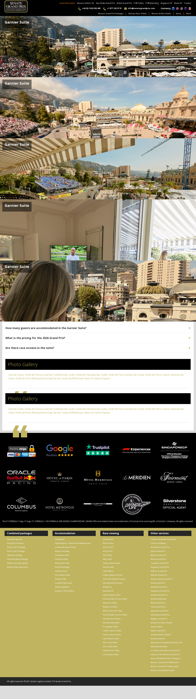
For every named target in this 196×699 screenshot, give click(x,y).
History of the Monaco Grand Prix (165, 654)
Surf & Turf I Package (16, 551)
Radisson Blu (60, 579)
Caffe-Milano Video (111, 638)
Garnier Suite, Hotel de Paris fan (110, 374)
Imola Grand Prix (158, 583)
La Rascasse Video (111, 654)
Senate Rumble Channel (161, 634)
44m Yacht (107, 559)
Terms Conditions (158, 543)
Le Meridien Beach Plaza (65, 547)
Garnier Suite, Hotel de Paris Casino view (152, 374)
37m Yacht (107, 555)
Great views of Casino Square (93, 378)
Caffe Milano (108, 571)
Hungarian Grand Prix (160, 591)
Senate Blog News (158, 599)
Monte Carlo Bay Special (17, 563)
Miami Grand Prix (158, 603)
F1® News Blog (152, 3)
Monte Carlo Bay (62, 551)
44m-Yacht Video (110, 642)
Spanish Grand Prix (159, 587)
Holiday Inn (60, 539)
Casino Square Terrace (113, 575)
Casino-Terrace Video (112, 630)
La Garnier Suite (50, 374)
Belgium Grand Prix (159, 618)
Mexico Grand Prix (158, 555)
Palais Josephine (62, 587)
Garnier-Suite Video (111, 622)
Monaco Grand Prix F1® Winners (165, 662)
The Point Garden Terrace (114, 579)
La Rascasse (108, 539)
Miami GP (178, 3)
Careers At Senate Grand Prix (163, 539)
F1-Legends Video (110, 626)
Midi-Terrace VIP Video (112, 610)
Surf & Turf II (108, 547)
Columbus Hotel (62, 555)
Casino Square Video (112, 595)
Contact (187, 3)
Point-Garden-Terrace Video (115, 599)
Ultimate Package (14, 555)
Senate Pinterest (158, 638)
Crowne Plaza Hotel (63, 583)
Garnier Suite (108, 567)
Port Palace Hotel (62, 575)
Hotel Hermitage (62, 567)
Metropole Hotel (62, 563)
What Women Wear (159, 646)
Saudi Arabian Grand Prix (161, 579)
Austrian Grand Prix (159, 595)
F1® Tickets (139, 3)
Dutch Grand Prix (158, 551)
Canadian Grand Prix (160, 563)
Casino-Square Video (112, 634)
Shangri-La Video (110, 607)
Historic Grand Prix (159, 571)
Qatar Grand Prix (158, 630)
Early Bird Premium (15, 543)
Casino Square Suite (111, 563)
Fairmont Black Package (17, 559)
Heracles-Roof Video (112, 618)
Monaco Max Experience (17, 567)
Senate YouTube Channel (161, 622)
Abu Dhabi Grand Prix (105, 3)
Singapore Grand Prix (160, 567)
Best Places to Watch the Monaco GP (166, 642)
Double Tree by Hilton (64, 591)
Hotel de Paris (61, 571)
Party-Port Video (110, 603)
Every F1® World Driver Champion (165, 658)
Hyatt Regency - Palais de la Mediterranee (73, 543)
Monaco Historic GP (85, 3)
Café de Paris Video (111, 650)
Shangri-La (107, 587)
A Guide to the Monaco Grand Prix (165, 650)
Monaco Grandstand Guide (162, 670)
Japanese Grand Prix (159, 610)
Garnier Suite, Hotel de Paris (24, 374)
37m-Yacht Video (110, 646)
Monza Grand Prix (158, 559)
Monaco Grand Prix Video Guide (165, 666)
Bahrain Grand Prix (159, 575)
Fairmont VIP (108, 591)
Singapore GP (166, 3)
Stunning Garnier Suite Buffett (59, 378)
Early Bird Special (14, 539)
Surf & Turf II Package (16, 547)
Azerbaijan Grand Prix (160, 614)
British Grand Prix (124, 3)
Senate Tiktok (156, 626)
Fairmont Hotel (61, 559)
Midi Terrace (108, 543)
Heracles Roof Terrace (112, 583)
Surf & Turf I (108, 551)
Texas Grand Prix (158, 607)
